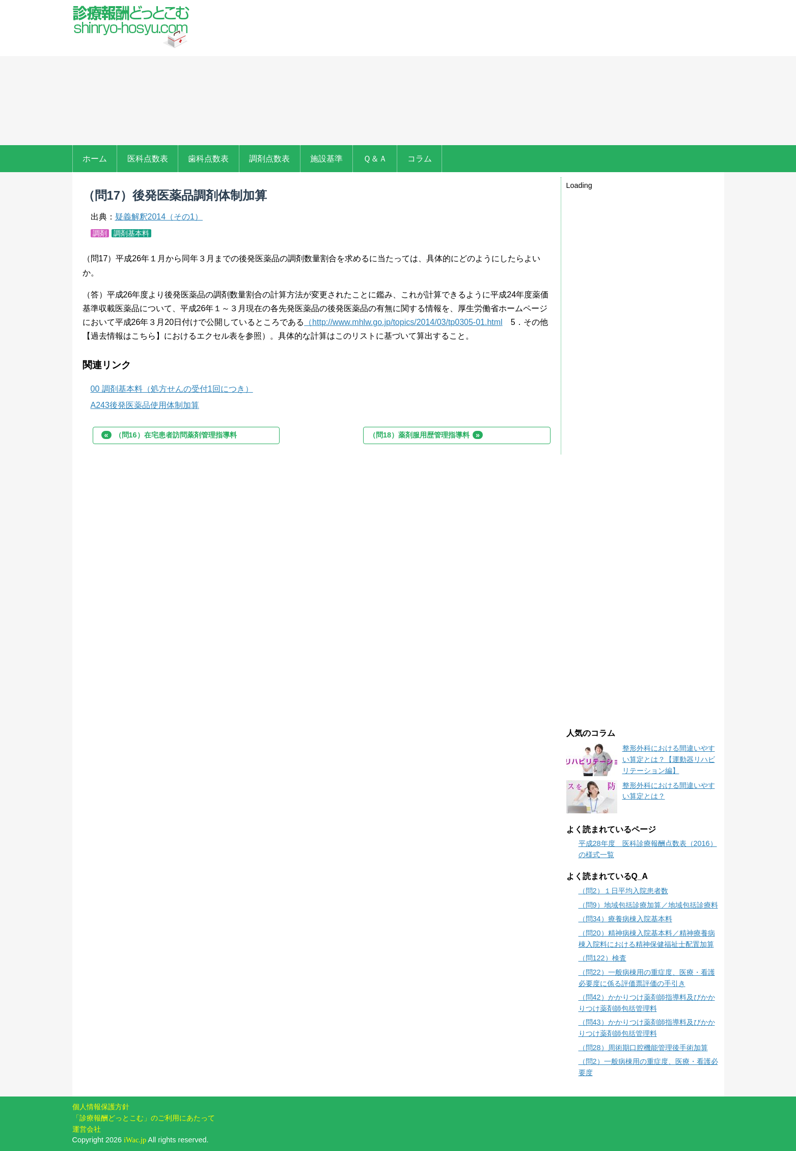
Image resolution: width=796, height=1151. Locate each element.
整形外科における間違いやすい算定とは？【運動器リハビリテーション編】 (668, 759)
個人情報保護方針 (100, 1107)
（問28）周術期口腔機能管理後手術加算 (643, 1048)
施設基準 (326, 158)
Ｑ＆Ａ (375, 158)
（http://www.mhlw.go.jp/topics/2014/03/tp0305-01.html (403, 322)
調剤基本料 (131, 233)
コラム (419, 158)
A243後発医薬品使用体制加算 (145, 405)
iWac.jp (135, 1140)
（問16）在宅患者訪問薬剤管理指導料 (169, 435)
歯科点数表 (208, 158)
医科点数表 (147, 158)
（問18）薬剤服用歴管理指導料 (426, 435)
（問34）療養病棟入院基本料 (625, 919)
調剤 (100, 233)
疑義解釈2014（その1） (159, 216)
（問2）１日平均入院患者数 (623, 891)
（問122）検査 (602, 958)
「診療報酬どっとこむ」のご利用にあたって (143, 1118)
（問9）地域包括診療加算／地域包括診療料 (648, 905)
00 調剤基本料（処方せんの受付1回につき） (172, 389)
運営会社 (86, 1129)
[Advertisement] (463, 74)
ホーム (95, 158)
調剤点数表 (269, 158)
